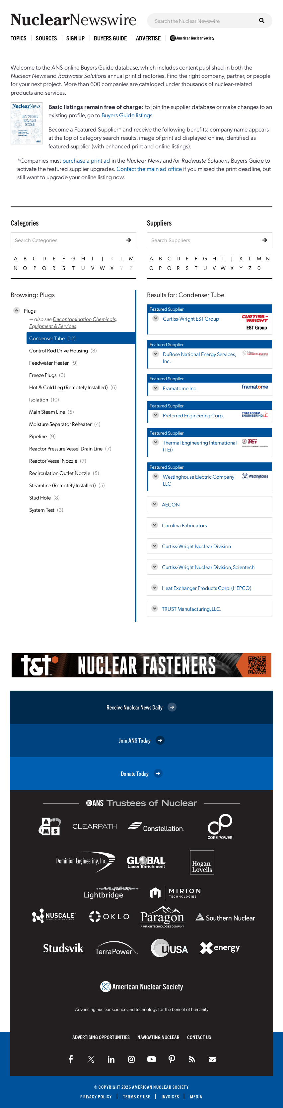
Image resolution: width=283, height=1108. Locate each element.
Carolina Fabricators (184, 525)
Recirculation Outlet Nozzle (59, 472)
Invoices (170, 1096)
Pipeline (38, 436)
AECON (171, 504)
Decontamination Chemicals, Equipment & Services (73, 322)
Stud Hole (40, 497)
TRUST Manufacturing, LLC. (191, 608)
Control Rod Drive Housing (58, 350)
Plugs (29, 310)
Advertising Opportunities (101, 1037)
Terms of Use (137, 1096)
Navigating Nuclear (158, 1037)
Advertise (148, 38)
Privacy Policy (96, 1096)
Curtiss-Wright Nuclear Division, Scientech (208, 566)
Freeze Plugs (42, 374)
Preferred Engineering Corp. (193, 415)
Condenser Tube (47, 338)
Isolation (38, 399)
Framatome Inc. (180, 388)
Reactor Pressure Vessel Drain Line (66, 448)
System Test (41, 509)
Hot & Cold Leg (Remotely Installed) (68, 387)
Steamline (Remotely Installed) (62, 485)
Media (196, 1096)
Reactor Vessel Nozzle (53, 460)
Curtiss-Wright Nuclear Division (196, 546)
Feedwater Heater (49, 362)
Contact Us (199, 1037)
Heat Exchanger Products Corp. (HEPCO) (206, 587)
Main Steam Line (47, 411)
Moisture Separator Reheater (60, 423)
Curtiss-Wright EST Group (191, 318)
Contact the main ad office (149, 168)
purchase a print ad (86, 160)
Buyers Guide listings (127, 115)
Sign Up (75, 38)
